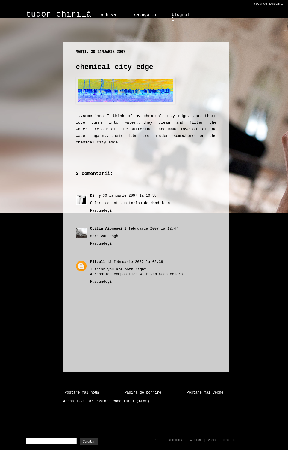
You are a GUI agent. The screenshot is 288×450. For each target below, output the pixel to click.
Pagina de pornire (143, 393)
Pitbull (97, 262)
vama (212, 440)
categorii (145, 14)
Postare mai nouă (82, 393)
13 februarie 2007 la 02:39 (135, 262)
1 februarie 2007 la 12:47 (151, 229)
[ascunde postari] (268, 3)
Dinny (95, 196)
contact (228, 440)
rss (157, 440)
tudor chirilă (58, 14)
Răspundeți (101, 211)
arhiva (108, 14)
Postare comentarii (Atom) (122, 401)
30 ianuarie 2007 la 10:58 (130, 196)
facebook (174, 440)
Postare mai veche (205, 393)
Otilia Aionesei (106, 229)
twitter (195, 440)
